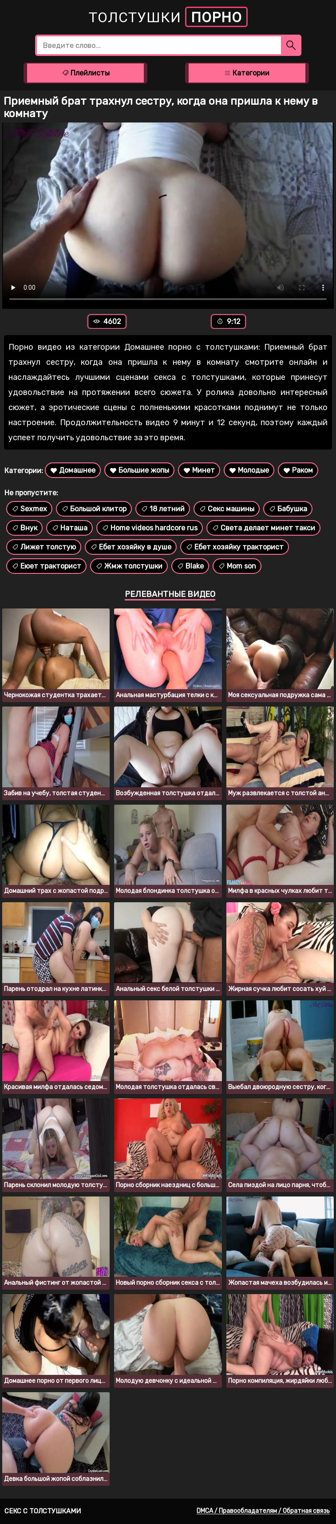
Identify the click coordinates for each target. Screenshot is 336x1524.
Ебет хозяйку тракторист (235, 547)
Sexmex (29, 509)
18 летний (163, 509)
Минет (199, 470)
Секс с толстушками (42, 1511)
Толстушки (168, 17)
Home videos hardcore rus (150, 528)
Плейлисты (86, 73)
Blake (190, 566)
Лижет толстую (44, 547)
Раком (298, 470)
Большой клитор (93, 509)
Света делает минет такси (263, 528)
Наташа (69, 528)
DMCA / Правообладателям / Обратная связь (263, 1511)
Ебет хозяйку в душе (130, 547)
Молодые (249, 470)
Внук (24, 528)
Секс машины (226, 509)
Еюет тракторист (46, 566)
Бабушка (288, 509)
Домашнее (72, 470)
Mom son (237, 566)
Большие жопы (139, 470)
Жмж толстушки (128, 566)
